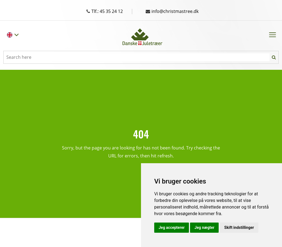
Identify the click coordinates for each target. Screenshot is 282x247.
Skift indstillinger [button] (239, 227)
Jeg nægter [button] (204, 227)
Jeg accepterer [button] (172, 227)
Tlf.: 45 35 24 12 (110, 11)
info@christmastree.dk (172, 11)
